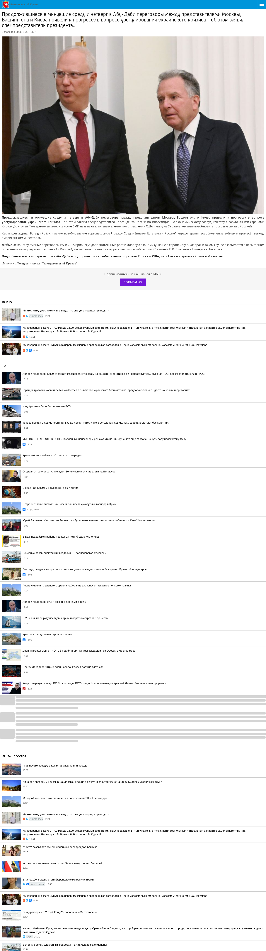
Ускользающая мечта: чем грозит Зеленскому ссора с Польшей (62, 863)
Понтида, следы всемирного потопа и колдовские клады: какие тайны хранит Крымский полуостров (85, 569)
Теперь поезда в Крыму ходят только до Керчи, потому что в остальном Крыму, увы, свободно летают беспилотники (96, 422)
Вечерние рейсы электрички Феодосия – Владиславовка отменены (64, 552)
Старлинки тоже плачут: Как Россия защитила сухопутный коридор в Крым (69, 504)
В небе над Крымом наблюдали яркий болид (51, 487)
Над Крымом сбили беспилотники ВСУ (47, 406)
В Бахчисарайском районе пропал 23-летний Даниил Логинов (61, 536)
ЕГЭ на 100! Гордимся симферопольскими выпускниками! (58, 879)
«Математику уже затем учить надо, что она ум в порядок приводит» (66, 310)
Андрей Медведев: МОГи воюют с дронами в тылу (54, 601)
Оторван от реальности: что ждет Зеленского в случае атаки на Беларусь (69, 471)
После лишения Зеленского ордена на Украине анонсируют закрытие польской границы (77, 585)
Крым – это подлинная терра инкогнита (47, 634)
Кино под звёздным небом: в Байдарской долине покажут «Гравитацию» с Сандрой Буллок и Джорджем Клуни (92, 781)
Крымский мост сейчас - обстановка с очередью (52, 455)
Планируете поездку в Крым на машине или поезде (55, 765)
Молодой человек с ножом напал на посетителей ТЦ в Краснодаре (65, 798)
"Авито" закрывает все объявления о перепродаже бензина (60, 847)
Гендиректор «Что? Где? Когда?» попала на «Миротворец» (60, 912)
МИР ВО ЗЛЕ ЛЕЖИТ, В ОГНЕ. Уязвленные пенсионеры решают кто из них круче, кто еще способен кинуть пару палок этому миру (104, 438)
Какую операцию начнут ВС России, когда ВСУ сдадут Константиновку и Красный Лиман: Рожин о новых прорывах (94, 683)
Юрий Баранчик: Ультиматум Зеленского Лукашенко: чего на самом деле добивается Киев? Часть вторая (89, 520)
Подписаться (133, 282)
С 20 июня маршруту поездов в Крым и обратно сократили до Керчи (65, 618)
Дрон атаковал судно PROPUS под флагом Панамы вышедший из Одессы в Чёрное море (79, 650)
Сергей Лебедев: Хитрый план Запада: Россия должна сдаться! (63, 666)
